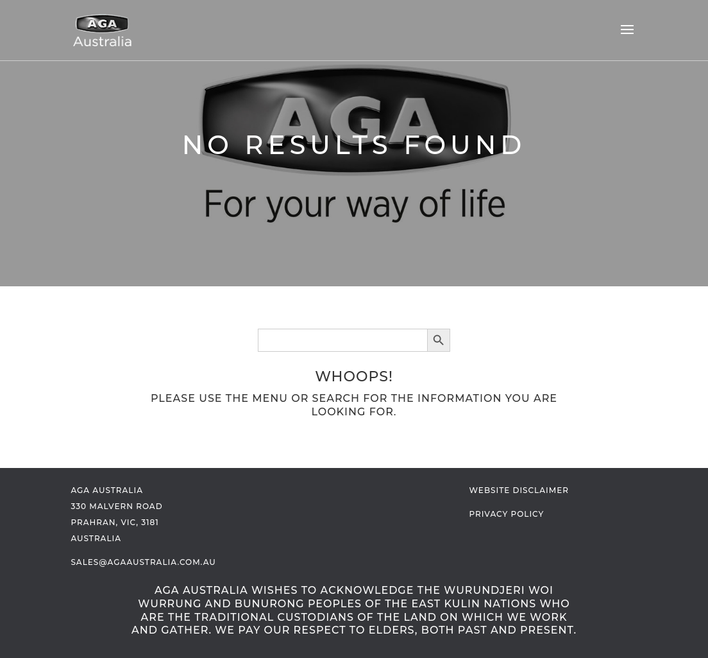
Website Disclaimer (519, 490)
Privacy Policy (506, 514)
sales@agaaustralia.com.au (143, 562)
